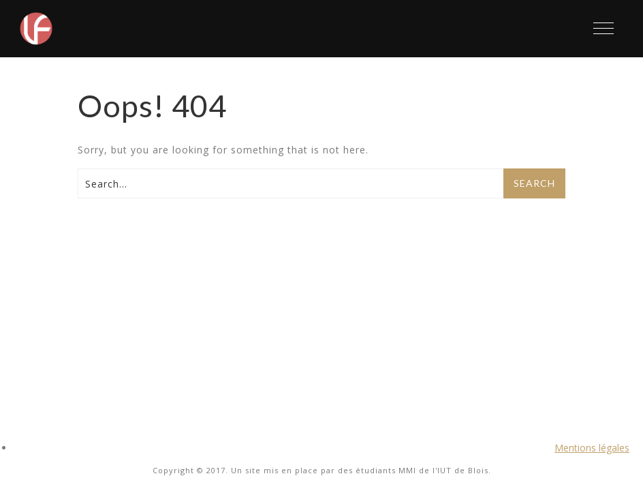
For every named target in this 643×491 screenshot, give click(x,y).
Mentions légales (591, 447)
